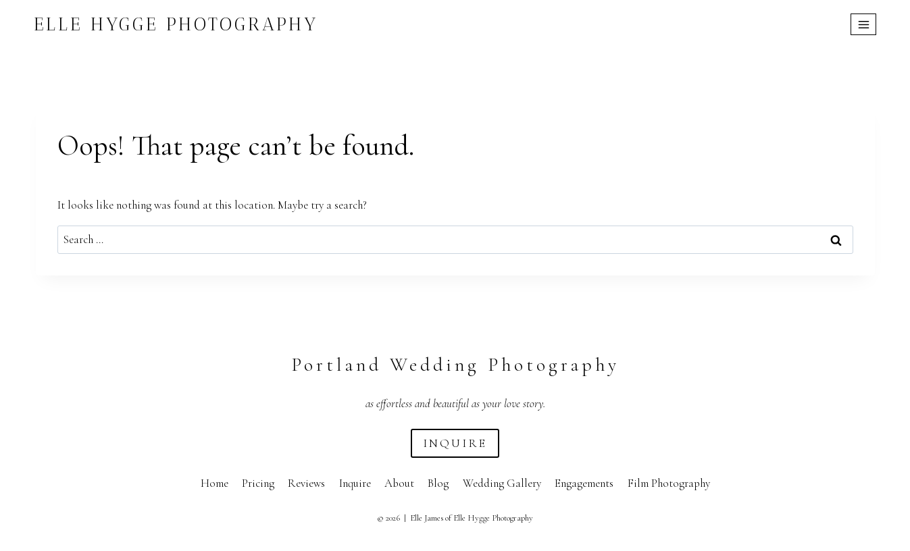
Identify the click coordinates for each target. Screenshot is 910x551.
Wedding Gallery (502, 483)
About (399, 483)
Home (214, 483)
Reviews (306, 483)
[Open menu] (863, 24)
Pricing (258, 483)
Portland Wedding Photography (455, 364)
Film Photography (669, 483)
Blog (438, 483)
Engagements (584, 483)
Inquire (355, 483)
